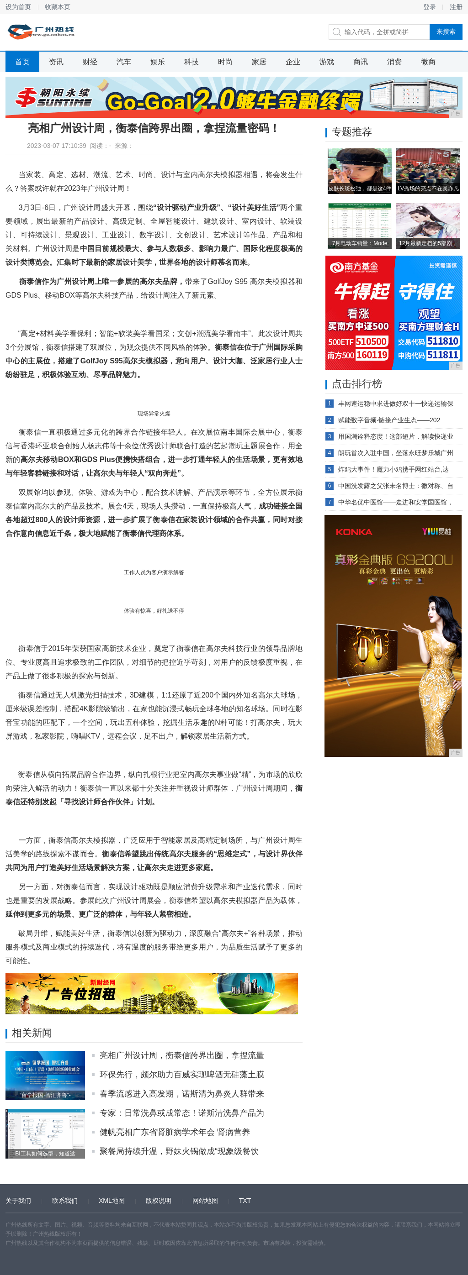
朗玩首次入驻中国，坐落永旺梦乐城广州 (395, 452)
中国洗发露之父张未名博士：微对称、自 (395, 485)
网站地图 (205, 1200)
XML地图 (112, 1200)
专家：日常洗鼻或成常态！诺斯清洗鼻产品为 (182, 1113)
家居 (259, 62)
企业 (293, 62)
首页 (22, 62)
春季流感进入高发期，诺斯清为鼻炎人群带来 (182, 1093)
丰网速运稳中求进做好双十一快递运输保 (395, 403)
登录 (429, 6)
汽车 (124, 62)
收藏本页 (57, 6)
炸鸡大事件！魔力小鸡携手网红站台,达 (393, 469)
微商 (428, 62)
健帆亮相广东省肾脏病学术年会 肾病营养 (175, 1132)
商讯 (360, 62)
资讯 (56, 62)
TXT (245, 1200)
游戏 (326, 62)
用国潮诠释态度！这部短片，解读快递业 (395, 436)
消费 (394, 62)
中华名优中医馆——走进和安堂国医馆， (395, 502)
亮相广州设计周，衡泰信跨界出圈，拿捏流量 (182, 1055)
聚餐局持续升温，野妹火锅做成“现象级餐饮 (179, 1151)
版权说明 (158, 1200)
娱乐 (157, 62)
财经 (90, 62)
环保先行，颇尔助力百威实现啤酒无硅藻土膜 (182, 1074)
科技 (191, 62)
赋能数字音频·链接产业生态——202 (389, 420)
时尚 (225, 62)
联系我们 (65, 1200)
